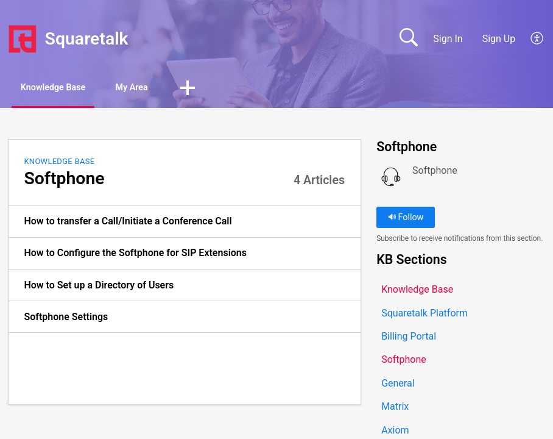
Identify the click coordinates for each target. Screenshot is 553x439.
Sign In (447, 39)
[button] (537, 39)
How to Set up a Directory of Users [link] (99, 286)
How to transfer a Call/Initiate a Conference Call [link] (127, 223)
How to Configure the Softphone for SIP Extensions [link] (135, 254)
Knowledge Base (65, 89)
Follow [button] (406, 219)
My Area (162, 89)
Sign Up (499, 39)
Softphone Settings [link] (66, 318)
